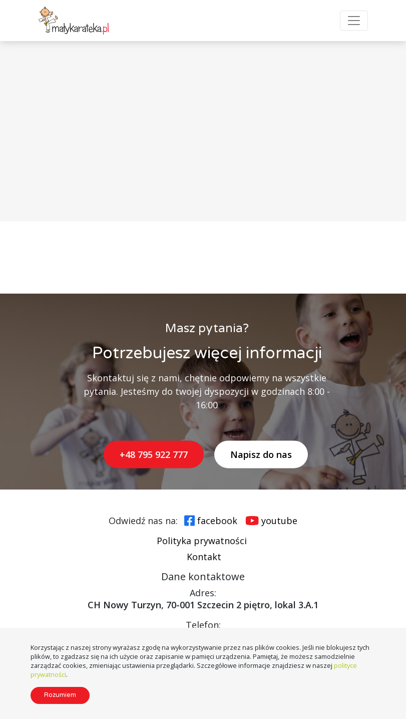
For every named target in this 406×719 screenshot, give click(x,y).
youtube (279, 521)
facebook (217, 521)
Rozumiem (60, 695)
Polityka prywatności (202, 541)
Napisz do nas (261, 454)
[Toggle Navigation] (354, 21)
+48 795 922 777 (154, 454)
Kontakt (204, 557)
